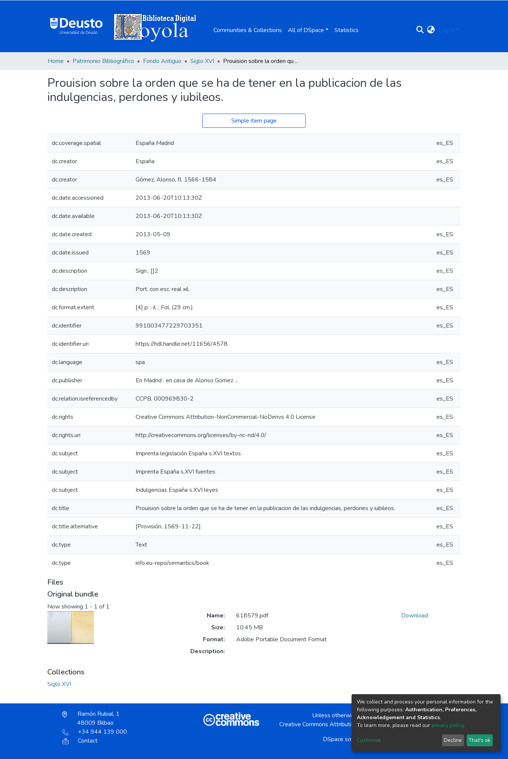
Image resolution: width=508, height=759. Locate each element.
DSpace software (345, 739)
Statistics (346, 30)
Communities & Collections (247, 30)
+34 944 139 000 (94, 732)
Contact (80, 741)
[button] (431, 30)
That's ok (479, 740)
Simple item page (254, 121)
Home (56, 61)
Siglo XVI (202, 61)
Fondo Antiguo (162, 61)
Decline (453, 740)
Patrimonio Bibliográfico (103, 61)
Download (414, 615)
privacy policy (447, 725)
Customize (369, 740)
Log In (447, 30)
